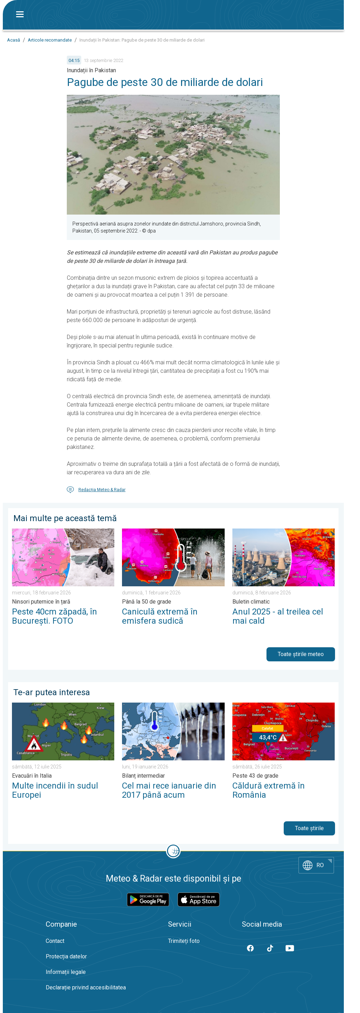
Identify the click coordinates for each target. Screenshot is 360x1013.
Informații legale (66, 972)
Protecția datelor (66, 956)
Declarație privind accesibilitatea (86, 987)
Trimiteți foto (184, 941)
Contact (55, 941)
